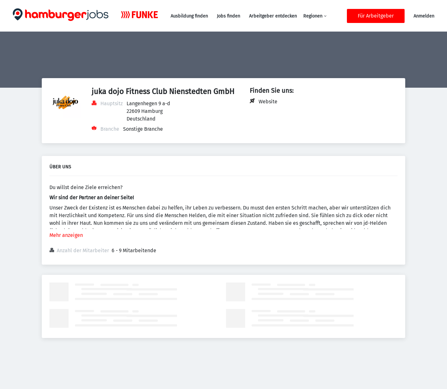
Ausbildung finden (189, 16)
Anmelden (424, 16)
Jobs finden (228, 16)
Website (268, 102)
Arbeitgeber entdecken (273, 16)
